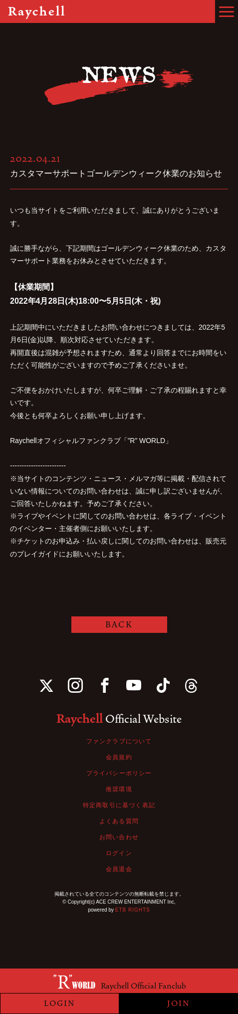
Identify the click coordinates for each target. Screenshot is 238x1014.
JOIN (178, 1004)
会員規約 (119, 757)
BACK (118, 624)
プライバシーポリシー (119, 773)
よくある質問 (119, 821)
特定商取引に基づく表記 (119, 805)
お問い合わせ (119, 837)
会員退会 (119, 869)
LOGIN (59, 1004)
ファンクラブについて (119, 741)
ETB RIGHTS (132, 910)
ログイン (119, 853)
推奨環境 (119, 789)
